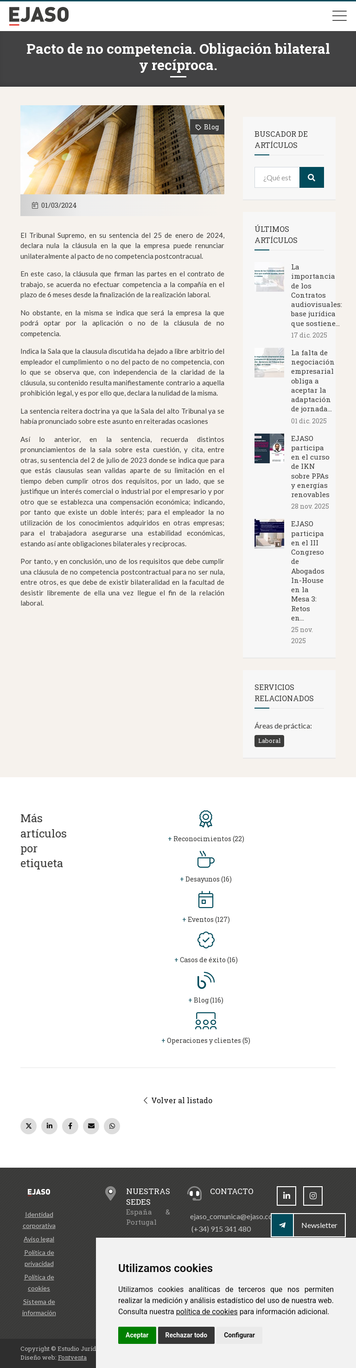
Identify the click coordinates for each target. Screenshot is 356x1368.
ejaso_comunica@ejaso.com (234, 1216)
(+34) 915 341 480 (221, 1228)
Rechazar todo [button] (186, 1335)
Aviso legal (39, 1239)
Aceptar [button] (137, 1335)
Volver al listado (178, 1100)
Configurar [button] (239, 1335)
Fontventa (72, 1357)
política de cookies (207, 1311)
